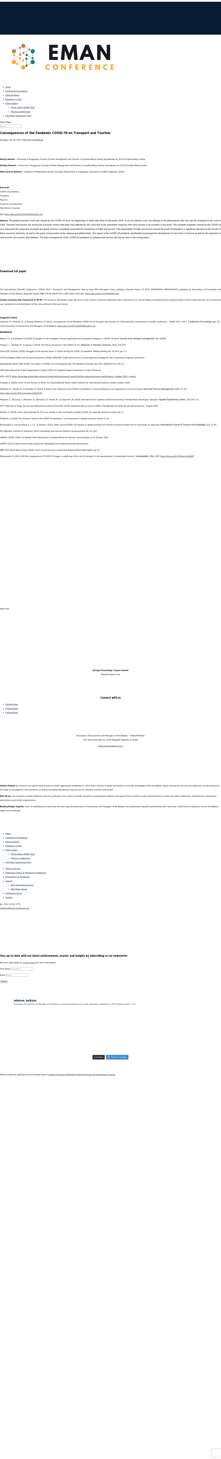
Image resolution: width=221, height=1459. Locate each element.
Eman (5, 139)
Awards (8, 16)
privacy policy (29, 962)
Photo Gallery (11, 850)
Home (8, 833)
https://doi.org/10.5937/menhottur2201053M (21, 393)
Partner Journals (11, 4)
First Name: (5, 968)
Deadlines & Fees (13, 99)
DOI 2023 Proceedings (33, 139)
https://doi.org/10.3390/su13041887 (177, 456)
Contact (8, 32)
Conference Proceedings (16, 837)
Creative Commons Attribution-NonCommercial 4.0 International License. (81, 1074)
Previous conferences (20, 111)
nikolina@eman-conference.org (14, 908)
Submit (4, 982)
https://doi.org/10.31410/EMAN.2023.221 (24, 214)
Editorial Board (12, 841)
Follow (15, 704)
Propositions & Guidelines (15, 12)
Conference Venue (12, 28)
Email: (3, 975)
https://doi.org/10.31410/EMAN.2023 (102, 293)
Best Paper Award (17, 24)
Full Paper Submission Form (18, 115)
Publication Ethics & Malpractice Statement (21, 8)
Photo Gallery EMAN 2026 (23, 107)
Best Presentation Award (20, 20)
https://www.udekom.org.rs (110, 746)
